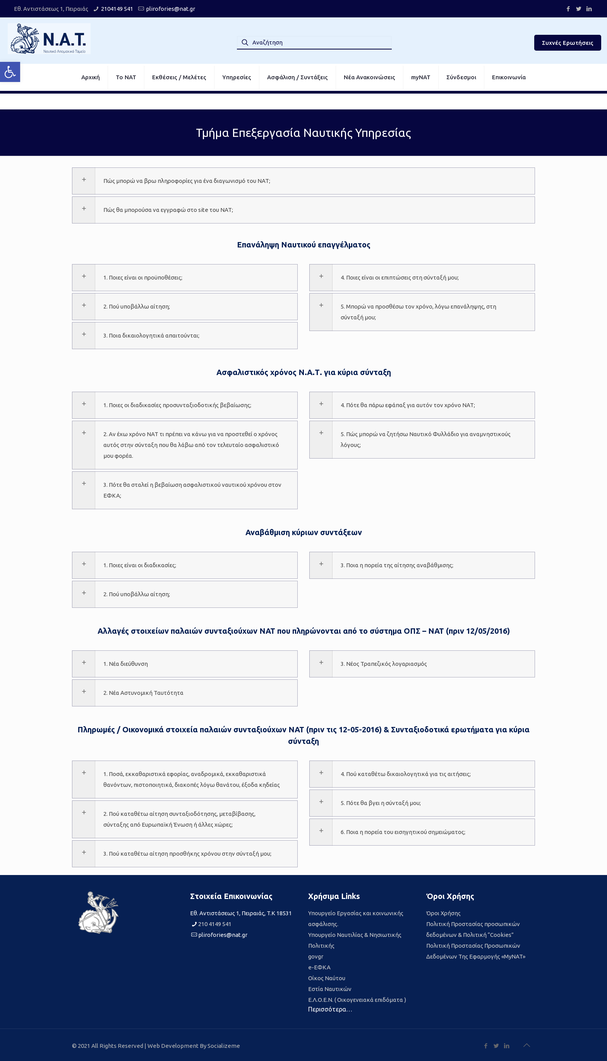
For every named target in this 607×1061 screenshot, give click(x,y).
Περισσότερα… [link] (330, 1009)
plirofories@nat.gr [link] (170, 8)
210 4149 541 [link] (214, 924)
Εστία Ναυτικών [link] (330, 989)
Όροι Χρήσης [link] (443, 913)
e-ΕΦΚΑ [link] (319, 967)
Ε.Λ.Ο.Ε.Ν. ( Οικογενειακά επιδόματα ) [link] (357, 999)
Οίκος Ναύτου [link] (326, 978)
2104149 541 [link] (117, 8)
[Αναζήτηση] (314, 42)
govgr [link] (315, 956)
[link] (10, 72)
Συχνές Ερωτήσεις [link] (567, 42)
